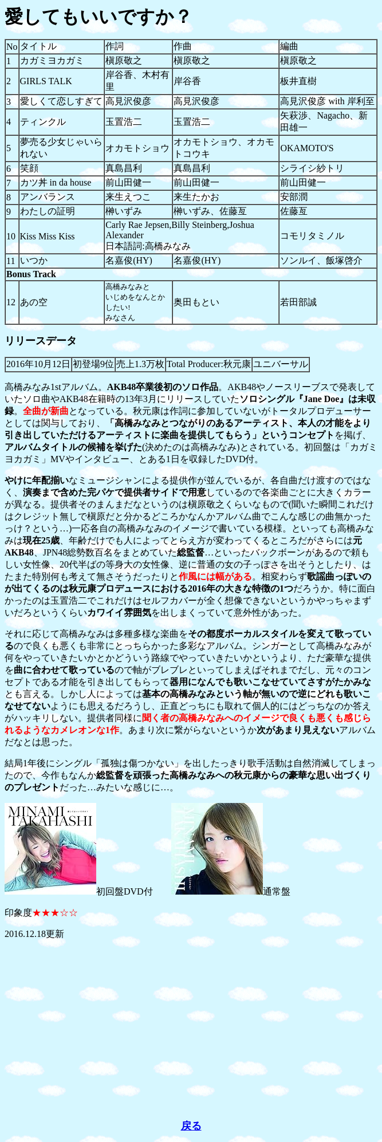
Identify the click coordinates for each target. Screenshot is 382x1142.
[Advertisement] (191, 1030)
